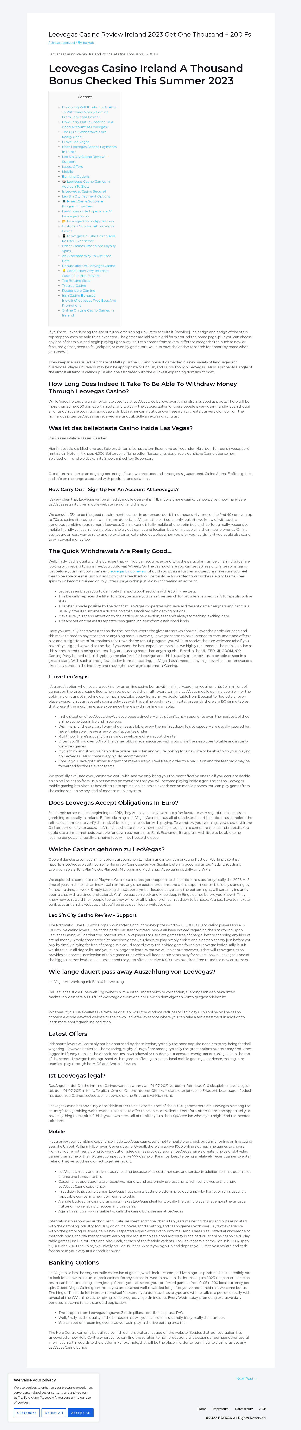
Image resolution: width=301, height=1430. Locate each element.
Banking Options (76, 176)
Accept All (80, 1413)
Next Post (247, 1378)
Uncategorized (62, 43)
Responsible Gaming (79, 291)
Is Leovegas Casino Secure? (84, 191)
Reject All (54, 1413)
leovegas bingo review (128, 571)
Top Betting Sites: (76, 281)
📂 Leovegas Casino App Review (88, 221)
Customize (27, 1413)
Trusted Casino (74, 286)
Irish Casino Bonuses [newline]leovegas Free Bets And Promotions (89, 300)
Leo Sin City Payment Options (86, 196)
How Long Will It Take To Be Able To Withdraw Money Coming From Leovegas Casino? (89, 112)
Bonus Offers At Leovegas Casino (89, 266)
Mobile (67, 172)
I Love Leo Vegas (75, 142)
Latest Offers (72, 167)
